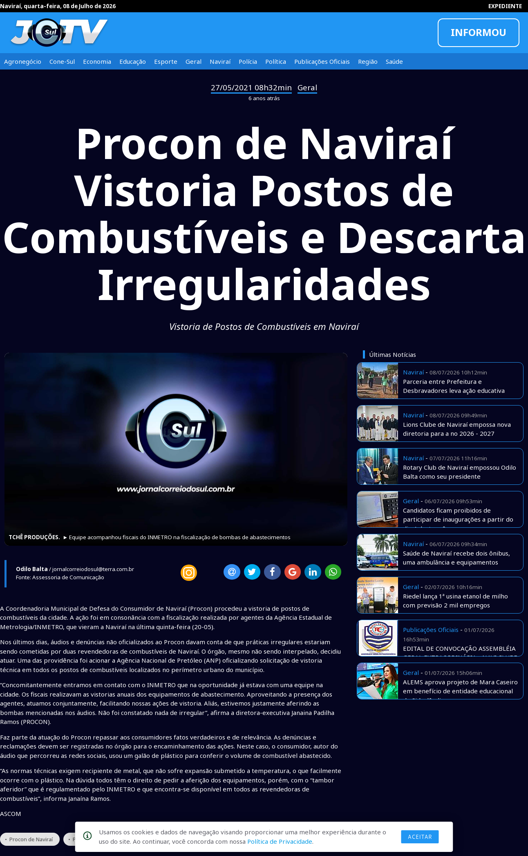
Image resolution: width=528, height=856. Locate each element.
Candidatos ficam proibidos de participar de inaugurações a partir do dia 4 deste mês (458, 519)
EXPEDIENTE (505, 6)
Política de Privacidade (279, 841)
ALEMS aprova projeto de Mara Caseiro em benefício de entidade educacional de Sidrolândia (460, 691)
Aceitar (420, 836)
